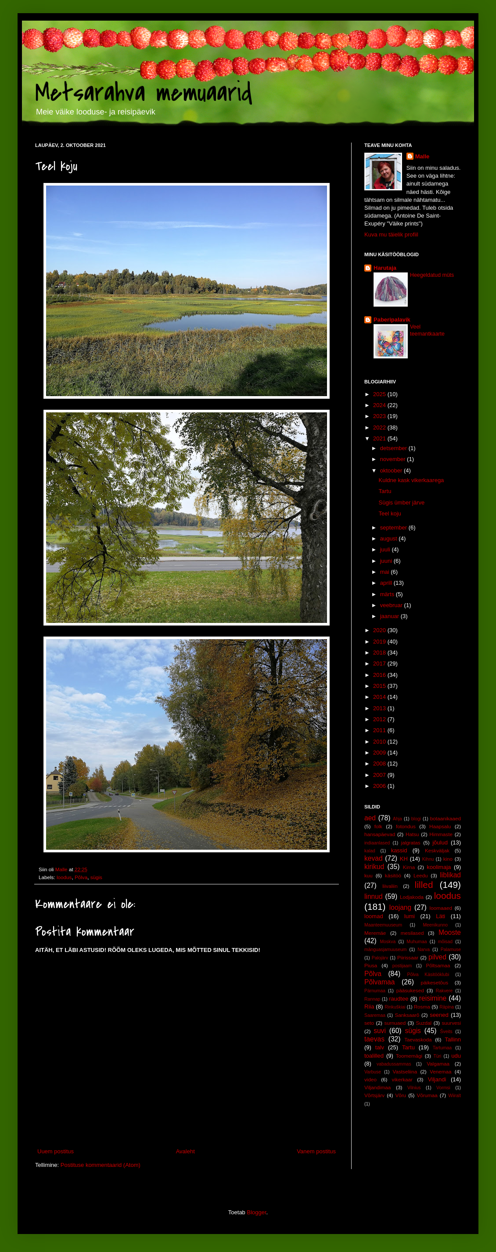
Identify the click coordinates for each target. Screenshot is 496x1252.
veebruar (392, 605)
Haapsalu (440, 826)
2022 (380, 427)
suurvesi (451, 1023)
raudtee (398, 998)
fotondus (406, 826)
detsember (394, 448)
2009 (380, 752)
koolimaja (439, 867)
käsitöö (393, 875)
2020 (380, 630)
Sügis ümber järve (401, 502)
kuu (368, 875)
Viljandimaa (377, 1087)
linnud (373, 896)
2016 (380, 675)
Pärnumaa (374, 990)
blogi (416, 818)
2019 (380, 641)
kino (448, 859)
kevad (373, 858)
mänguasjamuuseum (385, 949)
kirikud (374, 866)
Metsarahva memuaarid (143, 93)
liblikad (450, 875)
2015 (380, 686)
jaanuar (390, 616)
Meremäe (375, 933)
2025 (380, 394)
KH (404, 858)
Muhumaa (416, 941)
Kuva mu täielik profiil (391, 234)
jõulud (440, 842)
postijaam (402, 965)
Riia (369, 1006)
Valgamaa (438, 1063)
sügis (96, 877)
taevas (374, 1039)
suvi (380, 1030)
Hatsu (412, 834)
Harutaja (385, 268)
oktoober (392, 470)
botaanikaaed (445, 818)
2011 (380, 730)
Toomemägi (409, 1056)
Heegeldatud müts (432, 275)
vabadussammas (394, 1064)
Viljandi (437, 1079)
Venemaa (440, 1071)
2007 (380, 775)
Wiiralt (454, 1095)
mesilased (412, 933)
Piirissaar (407, 957)
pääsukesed (410, 990)
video (370, 1079)
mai (385, 572)
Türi (437, 1056)
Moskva (387, 941)
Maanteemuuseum (383, 925)
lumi (409, 916)
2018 (380, 652)
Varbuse (372, 1072)
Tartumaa (442, 1047)
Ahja (397, 818)
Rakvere (444, 990)
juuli (386, 549)
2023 (380, 416)
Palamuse (451, 949)
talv (379, 1047)
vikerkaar (402, 1079)
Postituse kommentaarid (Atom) (100, 1165)
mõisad (445, 941)
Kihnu (428, 859)
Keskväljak (437, 850)
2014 (380, 697)
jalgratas (411, 842)
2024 (380, 405)
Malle (422, 156)
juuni (387, 561)
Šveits (446, 1031)
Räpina (446, 1007)
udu (456, 1055)
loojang (400, 907)
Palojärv (380, 957)
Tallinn (453, 1039)
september (394, 527)
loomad (373, 916)
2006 (380, 786)
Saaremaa (374, 1015)
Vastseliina (405, 1071)
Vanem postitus (316, 1151)
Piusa (370, 965)
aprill (387, 582)
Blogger (256, 1212)
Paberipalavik (392, 319)
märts (388, 594)
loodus (64, 877)
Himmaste (441, 834)
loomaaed (441, 908)
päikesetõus (434, 982)
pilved (437, 957)
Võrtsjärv (374, 1095)
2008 (380, 763)
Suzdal (423, 1023)
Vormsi (443, 1087)
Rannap (372, 999)
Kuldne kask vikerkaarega (411, 480)
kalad (369, 850)
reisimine (432, 998)
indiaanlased (377, 843)
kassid (399, 850)
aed (370, 818)
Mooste (449, 932)
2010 (380, 741)
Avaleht (185, 1151)
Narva (423, 949)
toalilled (374, 1055)
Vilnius (414, 1087)
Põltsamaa (438, 965)
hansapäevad (379, 834)
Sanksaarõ (407, 1015)
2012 (380, 719)
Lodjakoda (412, 897)
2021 (380, 438)
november (393, 459)
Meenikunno (435, 925)
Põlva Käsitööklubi (428, 974)
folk (378, 826)
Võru (400, 1095)
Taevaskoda (417, 1039)
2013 (380, 708)
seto (369, 1023)
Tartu (384, 491)
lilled (424, 885)
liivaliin (389, 886)
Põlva (81, 877)
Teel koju (389, 513)
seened (439, 1015)
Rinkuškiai (395, 1007)
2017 (380, 663)
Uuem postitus (55, 1151)
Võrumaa (427, 1095)
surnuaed (395, 1023)
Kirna (409, 867)
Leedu (420, 875)
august (389, 538)
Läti (440, 916)
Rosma (422, 1006)
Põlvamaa (379, 982)
